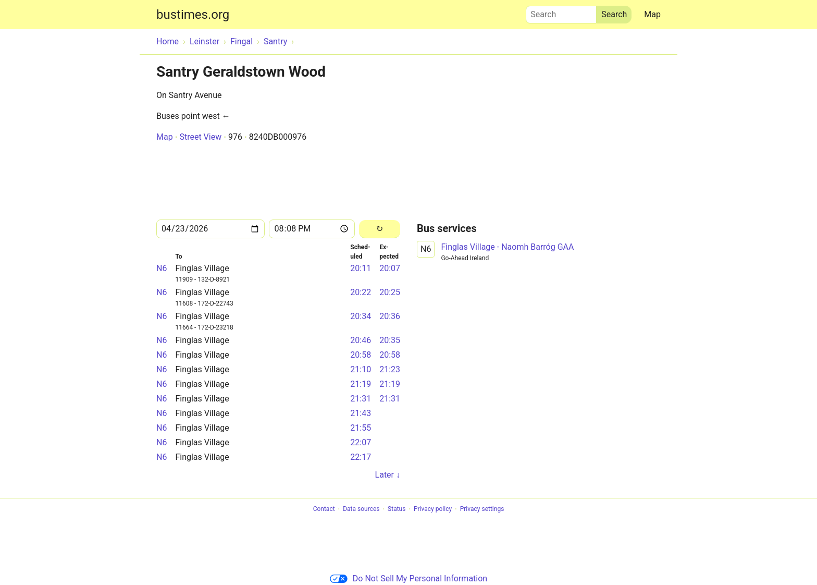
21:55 (360, 428)
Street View (200, 137)
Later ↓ (387, 475)
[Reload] (379, 229)
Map (652, 14)
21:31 (360, 399)
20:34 (360, 316)
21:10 (360, 369)
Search (561, 12)
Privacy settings (482, 509)
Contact (324, 509)
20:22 (360, 292)
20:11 (360, 268)
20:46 (360, 340)
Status (396, 509)
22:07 (360, 442)
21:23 (389, 369)
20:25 (389, 292)
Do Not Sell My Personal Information (408, 578)
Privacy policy (433, 509)
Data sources (361, 509)
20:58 (360, 355)
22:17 (360, 457)
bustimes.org (192, 14)
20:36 (389, 316)
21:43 (360, 413)
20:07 (389, 268)
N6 (161, 268)
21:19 (360, 384)
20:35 (389, 340)
